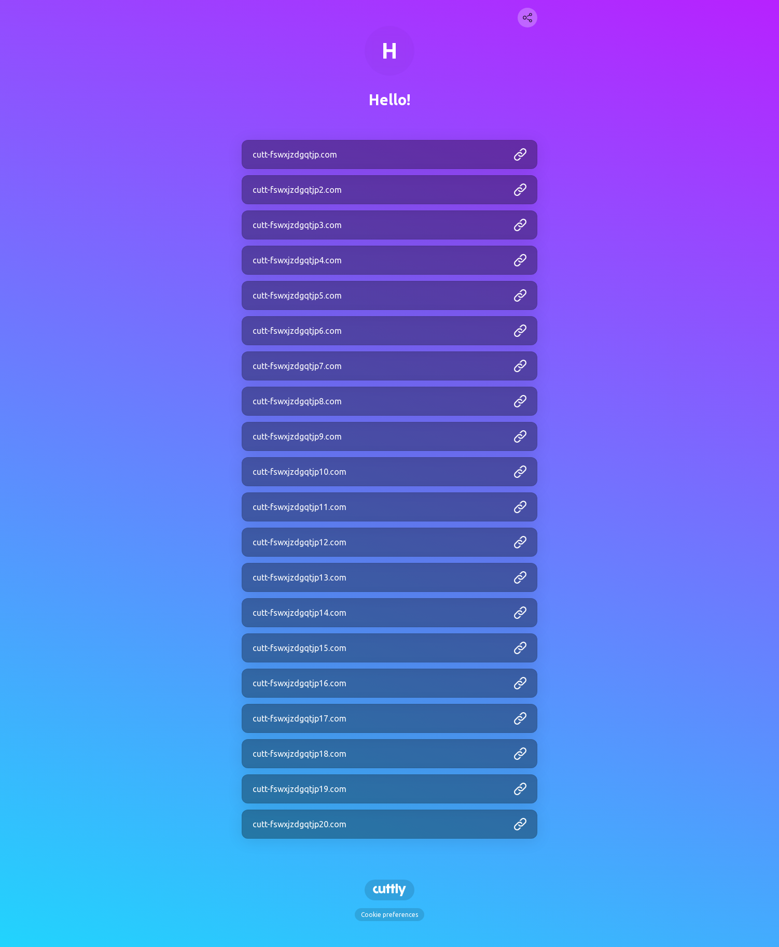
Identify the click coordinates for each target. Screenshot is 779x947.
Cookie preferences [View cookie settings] (389, 914)
